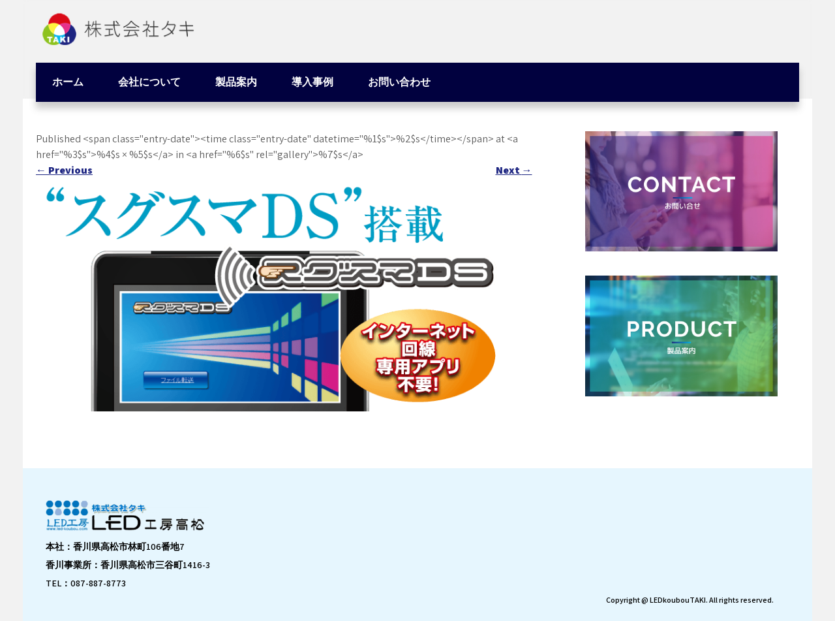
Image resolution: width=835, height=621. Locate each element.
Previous (64, 170)
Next (514, 170)
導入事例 (312, 82)
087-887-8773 (98, 583)
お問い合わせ (399, 82)
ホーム (68, 82)
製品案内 (236, 82)
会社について (149, 82)
